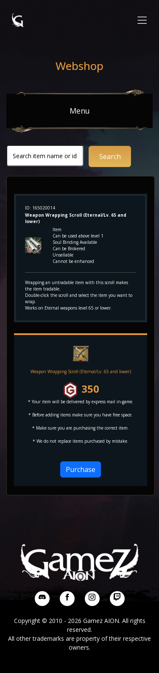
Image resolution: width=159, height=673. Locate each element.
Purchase (80, 469)
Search (110, 156)
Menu (80, 111)
